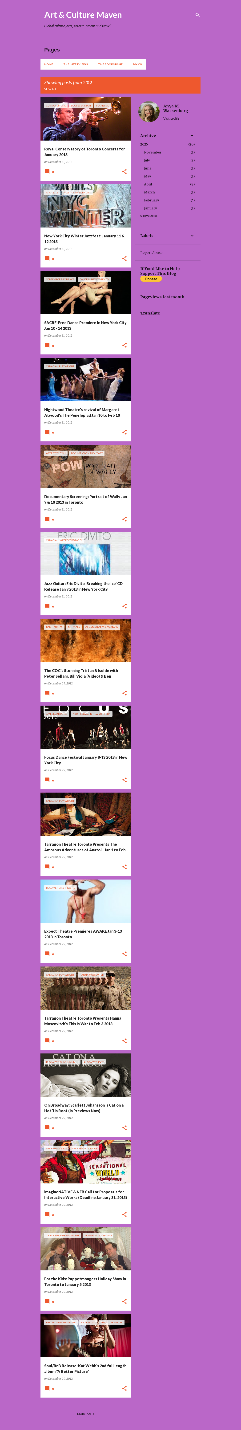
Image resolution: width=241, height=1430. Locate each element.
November (152, 152)
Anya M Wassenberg (175, 108)
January (150, 208)
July (147, 160)
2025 (144, 144)
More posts (85, 1413)
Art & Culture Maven (83, 14)
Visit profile (171, 118)
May (147, 176)
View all (50, 89)
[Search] (198, 15)
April (148, 184)
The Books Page (110, 64)
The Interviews (75, 64)
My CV (137, 64)
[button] (124, 172)
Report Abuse (151, 253)
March (149, 192)
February (151, 200)
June (147, 168)
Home (48, 64)
